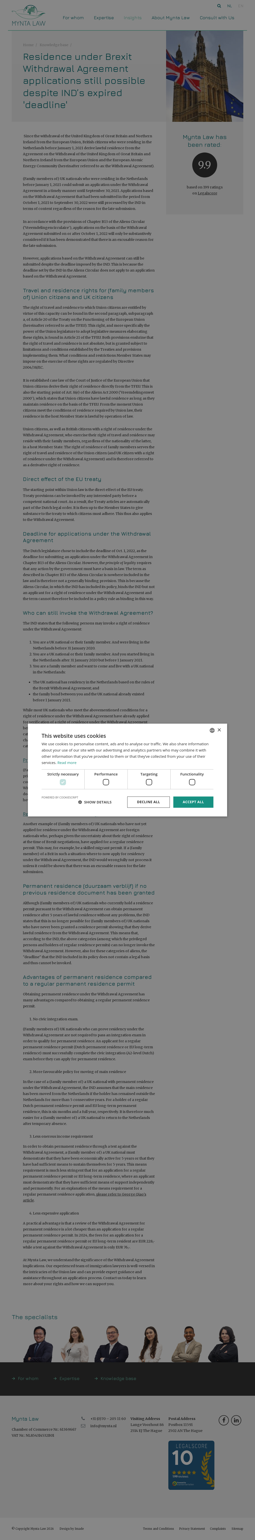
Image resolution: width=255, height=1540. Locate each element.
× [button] (219, 730)
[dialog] (127, 770)
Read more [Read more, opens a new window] (67, 762)
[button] (95, 802)
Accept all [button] (193, 801)
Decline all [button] (148, 801)
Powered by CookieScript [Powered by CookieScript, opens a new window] (60, 797)
